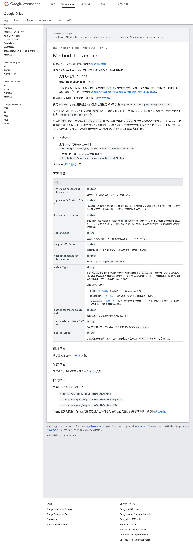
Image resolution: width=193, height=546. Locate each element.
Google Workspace (70, 48)
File (77, 355)
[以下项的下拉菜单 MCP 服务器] (131, 4)
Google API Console (129, 509)
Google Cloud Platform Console (135, 514)
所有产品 (85, 3)
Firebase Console (128, 524)
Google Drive (13, 14)
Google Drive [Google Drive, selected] (68, 3)
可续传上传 (109, 301)
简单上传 (102, 291)
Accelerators (53, 519)
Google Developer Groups (59, 509)
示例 (59, 20)
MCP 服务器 (122, 3)
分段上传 (107, 296)
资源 (103, 3)
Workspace (25, 4)
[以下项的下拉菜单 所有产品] (94, 4)
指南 (16, 20)
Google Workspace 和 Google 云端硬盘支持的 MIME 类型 (122, 91)
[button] (20, 24)
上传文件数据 (101, 98)
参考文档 (103, 48)
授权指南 (160, 411)
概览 (6, 20)
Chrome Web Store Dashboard (135, 540)
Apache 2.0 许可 (145, 426)
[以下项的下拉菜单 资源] (109, 4)
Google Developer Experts (59, 514)
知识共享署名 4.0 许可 (96, 426)
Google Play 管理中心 (130, 519)
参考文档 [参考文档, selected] (28, 20)
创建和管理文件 (100, 63)
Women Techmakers (57, 524)
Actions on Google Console (133, 529)
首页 (53, 3)
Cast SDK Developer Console (134, 534)
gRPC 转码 (70, 164)
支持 (69, 20)
